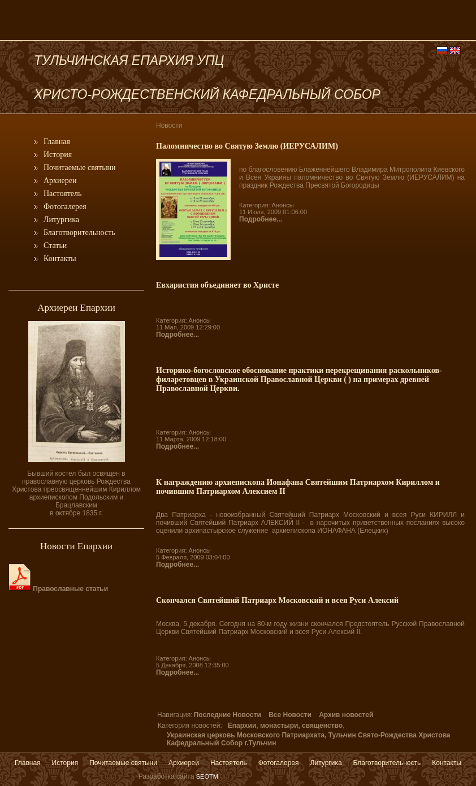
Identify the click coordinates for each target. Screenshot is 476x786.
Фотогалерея (65, 206)
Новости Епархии (76, 546)
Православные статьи (58, 589)
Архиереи (60, 180)
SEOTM (207, 776)
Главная (57, 141)
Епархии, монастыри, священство (285, 725)
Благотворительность (79, 232)
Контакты (60, 258)
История (58, 154)
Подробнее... (260, 219)
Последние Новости (227, 715)
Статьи (55, 245)
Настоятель (62, 193)
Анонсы (283, 205)
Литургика (61, 219)
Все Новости (290, 715)
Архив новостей (346, 715)
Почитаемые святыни (80, 167)
